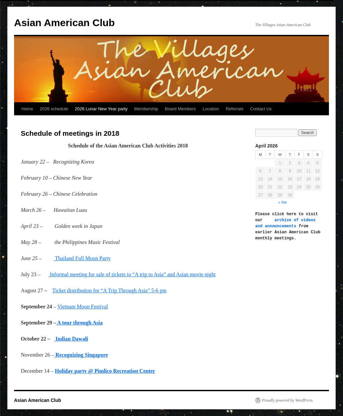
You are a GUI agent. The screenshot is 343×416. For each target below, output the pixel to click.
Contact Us (261, 108)
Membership (146, 108)
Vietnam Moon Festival (82, 306)
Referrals (235, 108)
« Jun (282, 202)
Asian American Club (64, 22)
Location (211, 108)
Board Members (180, 108)
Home (27, 108)
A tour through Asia (79, 322)
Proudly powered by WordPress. (288, 400)
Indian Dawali (71, 339)
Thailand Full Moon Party (82, 258)
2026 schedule (54, 108)
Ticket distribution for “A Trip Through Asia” (109, 290)
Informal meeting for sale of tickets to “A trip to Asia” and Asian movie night (132, 274)
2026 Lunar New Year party (101, 108)
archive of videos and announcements (286, 223)
